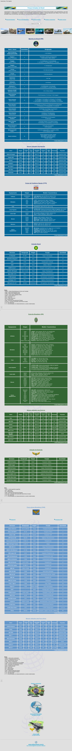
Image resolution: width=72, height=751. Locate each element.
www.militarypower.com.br (36, 744)
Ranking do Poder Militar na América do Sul (36, 714)
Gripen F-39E (36, 734)
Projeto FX (13, 519)
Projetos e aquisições (50, 19)
